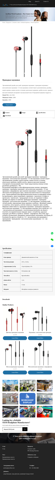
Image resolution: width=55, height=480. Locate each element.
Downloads (7, 115)
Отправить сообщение (33, 457)
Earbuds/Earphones (25, 22)
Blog (30, 1)
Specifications (41, 112)
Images (22, 112)
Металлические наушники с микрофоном (40, 367)
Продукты (8, 22)
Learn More (15, 338)
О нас (3, 449)
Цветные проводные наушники (15, 332)
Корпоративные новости (8, 457)
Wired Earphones (35, 22)
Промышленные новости (8, 459)
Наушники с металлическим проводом (40, 332)
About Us (37, 1)
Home (3, 22)
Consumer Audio (16, 22)
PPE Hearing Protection (33, 450)
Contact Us (46, 1)
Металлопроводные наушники (15, 367)
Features (6, 112)
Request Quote (9, 104)
